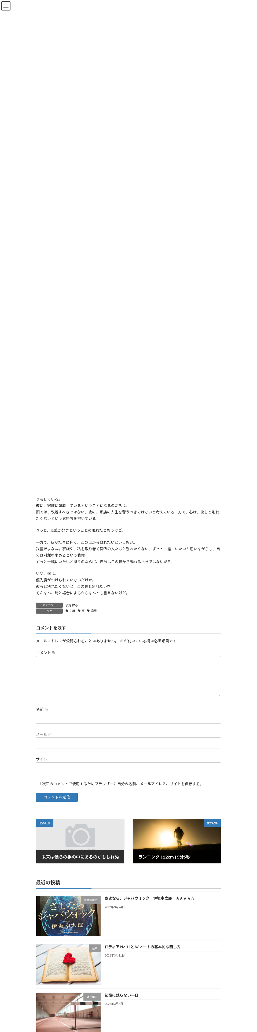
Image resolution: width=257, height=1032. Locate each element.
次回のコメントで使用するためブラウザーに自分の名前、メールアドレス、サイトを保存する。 (123, 783)
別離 (72, 610)
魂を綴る (71, 605)
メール (44, 734)
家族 (94, 610)
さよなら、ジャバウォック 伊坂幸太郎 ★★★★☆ (149, 898)
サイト (41, 759)
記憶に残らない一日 (121, 995)
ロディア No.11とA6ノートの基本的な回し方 (143, 946)
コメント (46, 653)
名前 (42, 709)
